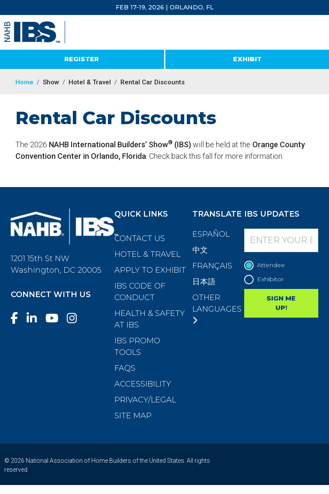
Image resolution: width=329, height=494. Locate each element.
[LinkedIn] (35, 318)
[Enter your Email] (281, 240)
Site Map (133, 415)
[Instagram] (75, 318)
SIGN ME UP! (281, 303)
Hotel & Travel (147, 254)
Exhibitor (266, 279)
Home (24, 82)
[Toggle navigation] (315, 32)
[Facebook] (18, 318)
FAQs (124, 368)
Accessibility (142, 384)
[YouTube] (55, 318)
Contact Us (139, 238)
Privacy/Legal (145, 400)
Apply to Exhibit (150, 270)
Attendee (266, 265)
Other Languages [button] (217, 308)
